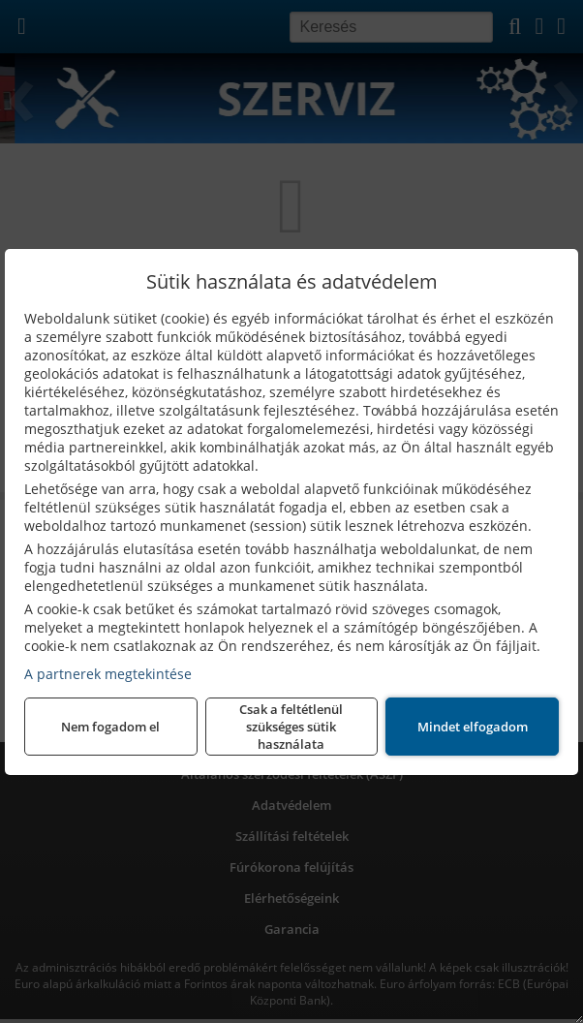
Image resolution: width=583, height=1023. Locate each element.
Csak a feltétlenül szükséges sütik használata (291, 726)
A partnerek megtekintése (108, 674)
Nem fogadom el (110, 726)
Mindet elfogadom (472, 726)
